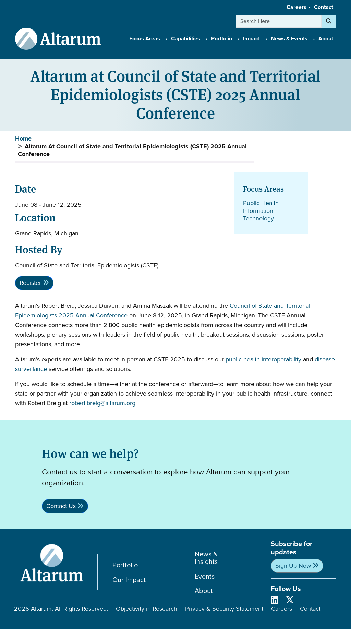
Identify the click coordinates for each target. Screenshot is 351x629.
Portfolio (125, 565)
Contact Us (61, 505)
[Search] (329, 21)
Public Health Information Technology (261, 210)
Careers (296, 7)
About (204, 591)
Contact (323, 7)
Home (23, 138)
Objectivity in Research (146, 608)
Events (205, 576)
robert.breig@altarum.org (102, 403)
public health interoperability (263, 359)
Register (30, 282)
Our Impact (129, 580)
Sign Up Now (293, 565)
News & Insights (206, 558)
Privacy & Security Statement (224, 608)
